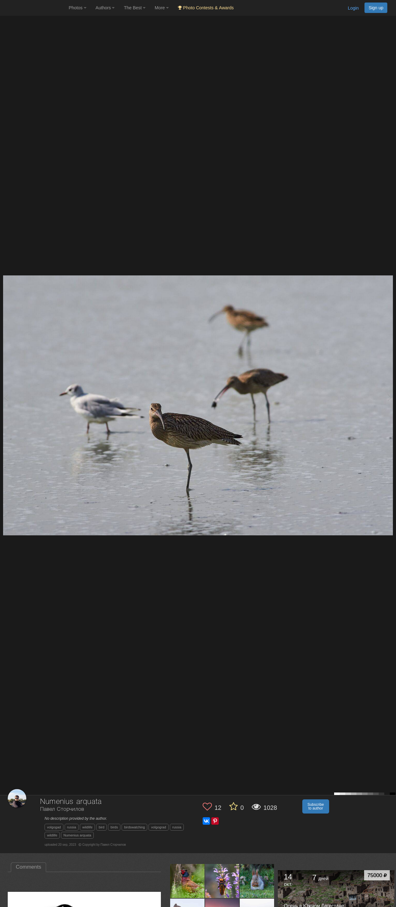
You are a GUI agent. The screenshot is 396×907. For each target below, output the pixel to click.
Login (353, 8)
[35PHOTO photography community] (33, 7)
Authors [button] (105, 8)
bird (101, 827)
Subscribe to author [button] (316, 806)
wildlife (87, 827)
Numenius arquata (77, 835)
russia (71, 827)
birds (114, 827)
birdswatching (134, 827)
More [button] (162, 8)
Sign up (375, 8)
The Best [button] (134, 8)
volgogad (54, 827)
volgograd (158, 827)
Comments (28, 867)
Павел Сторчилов (62, 809)
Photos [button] (77, 8)
